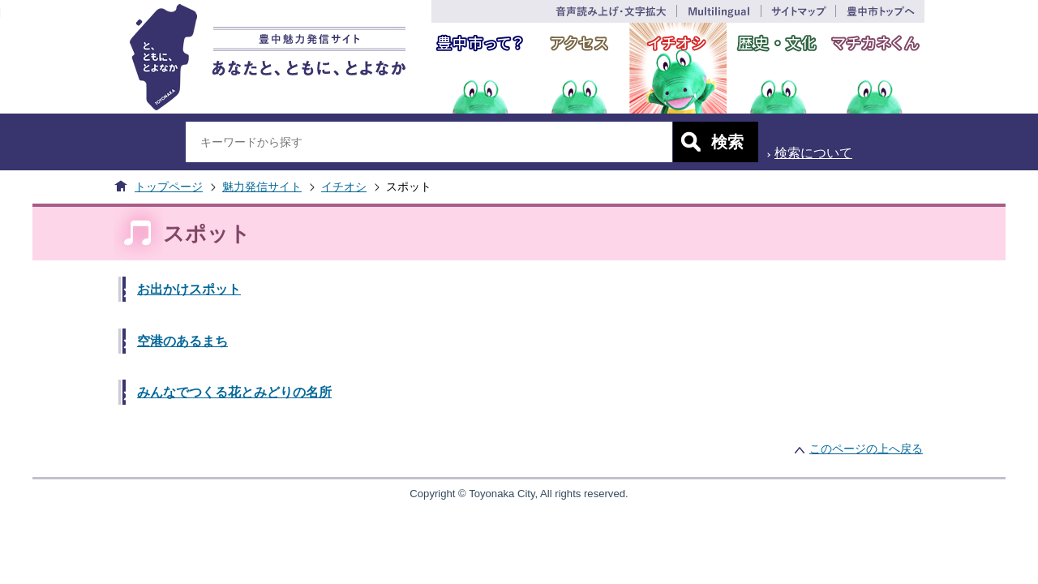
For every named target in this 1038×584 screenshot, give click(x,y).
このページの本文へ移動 (0, 10)
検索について (813, 153)
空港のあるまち (182, 341)
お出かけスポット (189, 289)
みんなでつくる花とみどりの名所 (234, 392)
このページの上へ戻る (866, 448)
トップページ (169, 186)
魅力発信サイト (262, 186)
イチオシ (344, 186)
